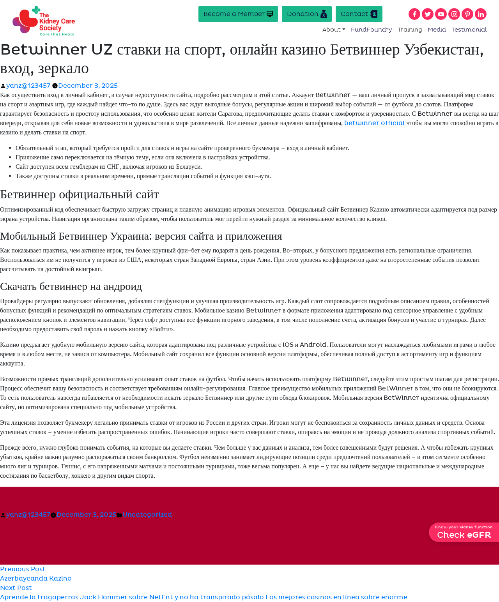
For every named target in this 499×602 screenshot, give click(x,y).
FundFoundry (371, 29)
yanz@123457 (28, 86)
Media (437, 29)
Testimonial (469, 29)
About (331, 29)
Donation (307, 14)
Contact (359, 14)
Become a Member (238, 14)
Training (410, 29)
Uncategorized (147, 515)
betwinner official (374, 123)
